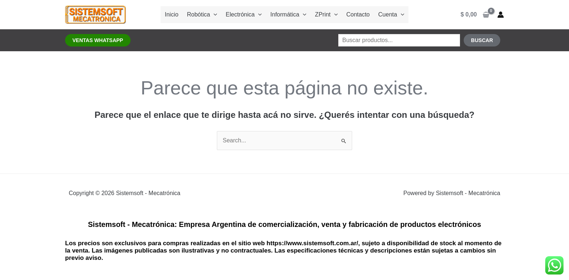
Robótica (204, 14)
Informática (288, 14)
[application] (216, 14)
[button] (98, 40)
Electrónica (245, 14)
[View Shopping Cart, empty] (475, 14)
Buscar (482, 40)
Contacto (355, 14)
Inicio (175, 14)
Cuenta (387, 14)
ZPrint (325, 14)
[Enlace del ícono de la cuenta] (500, 14)
